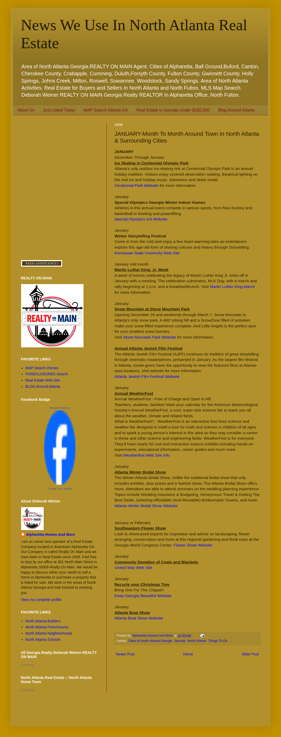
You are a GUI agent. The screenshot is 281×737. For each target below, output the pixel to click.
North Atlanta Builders (43, 621)
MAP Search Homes (42, 368)
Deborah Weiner (59, 407)
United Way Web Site (133, 567)
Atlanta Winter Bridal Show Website (146, 505)
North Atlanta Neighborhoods (48, 633)
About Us (25, 110)
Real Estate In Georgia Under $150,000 (173, 110)
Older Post (250, 654)
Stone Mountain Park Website (149, 337)
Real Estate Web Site (42, 380)
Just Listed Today (59, 110)
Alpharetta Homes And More (50, 534)
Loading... (29, 665)
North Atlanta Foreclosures (47, 627)
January (180, 641)
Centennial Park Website (136, 185)
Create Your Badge (60, 488)
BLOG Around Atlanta (42, 386)
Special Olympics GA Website (140, 219)
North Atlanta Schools (43, 639)
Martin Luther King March (232, 286)
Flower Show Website (193, 545)
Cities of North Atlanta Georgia (150, 641)
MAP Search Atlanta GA (106, 110)
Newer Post (125, 654)
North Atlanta (196, 641)
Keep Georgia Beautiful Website (142, 595)
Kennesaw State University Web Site (147, 253)
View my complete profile (41, 600)
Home (188, 654)
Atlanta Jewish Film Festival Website (146, 376)
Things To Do (217, 641)
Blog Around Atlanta (236, 110)
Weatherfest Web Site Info (146, 455)
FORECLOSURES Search (46, 374)
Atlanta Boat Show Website (138, 618)
